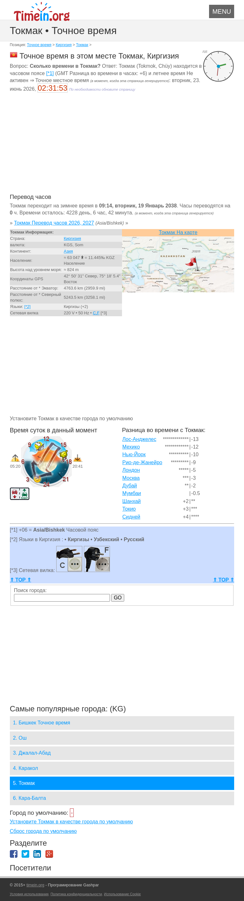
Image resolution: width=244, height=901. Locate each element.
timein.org (35, 885)
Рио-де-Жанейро (142, 462)
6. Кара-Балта (29, 798)
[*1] (50, 73)
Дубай (129, 485)
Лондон (131, 470)
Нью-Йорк (134, 454)
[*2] (27, 306)
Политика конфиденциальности (76, 894)
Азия (68, 251)
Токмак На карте (178, 232)
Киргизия (63, 45)
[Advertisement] (122, 147)
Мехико (131, 447)
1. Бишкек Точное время (41, 722)
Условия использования (29, 894)
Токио (129, 509)
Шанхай (131, 501)
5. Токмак (24, 783)
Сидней (131, 517)
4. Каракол (25, 768)
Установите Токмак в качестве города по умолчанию (71, 821)
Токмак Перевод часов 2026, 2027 (54, 223)
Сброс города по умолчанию (43, 831)
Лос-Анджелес (139, 439)
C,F (96, 313)
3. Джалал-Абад (32, 753)
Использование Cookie (122, 894)
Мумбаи (131, 493)
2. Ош (20, 738)
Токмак (82, 45)
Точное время (39, 45)
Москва (131, 478)
